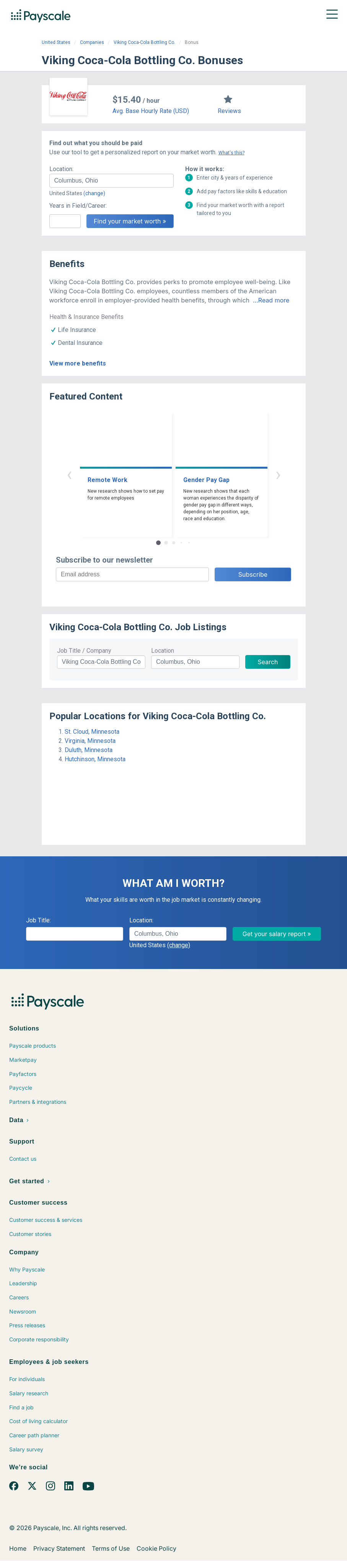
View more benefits (77, 363)
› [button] (278, 474)
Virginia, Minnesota (90, 740)
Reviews (229, 111)
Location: (61, 169)
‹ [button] (69, 474)
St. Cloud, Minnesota (92, 731)
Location (162, 650)
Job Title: (38, 920)
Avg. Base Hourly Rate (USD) (150, 111)
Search (267, 662)
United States (56, 42)
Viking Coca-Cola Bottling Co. (144, 42)
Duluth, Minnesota (88, 750)
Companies (92, 42)
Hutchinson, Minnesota (95, 759)
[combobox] (111, 181)
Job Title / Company (84, 650)
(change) (94, 193)
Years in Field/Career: (78, 205)
